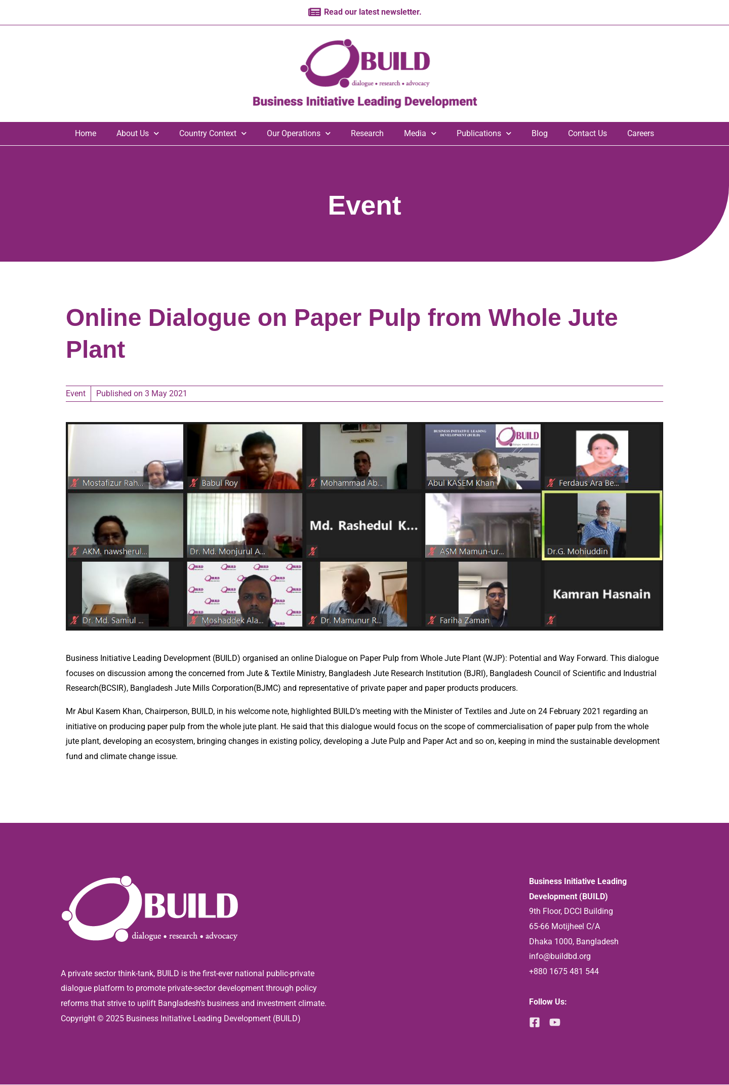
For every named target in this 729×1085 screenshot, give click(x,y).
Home (85, 134)
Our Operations (299, 134)
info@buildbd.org (560, 957)
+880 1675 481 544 (564, 972)
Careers (640, 134)
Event (364, 204)
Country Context (213, 134)
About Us (137, 134)
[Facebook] (534, 1022)
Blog (540, 134)
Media (420, 134)
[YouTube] (557, 1022)
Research (367, 134)
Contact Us (587, 134)
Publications (484, 134)
